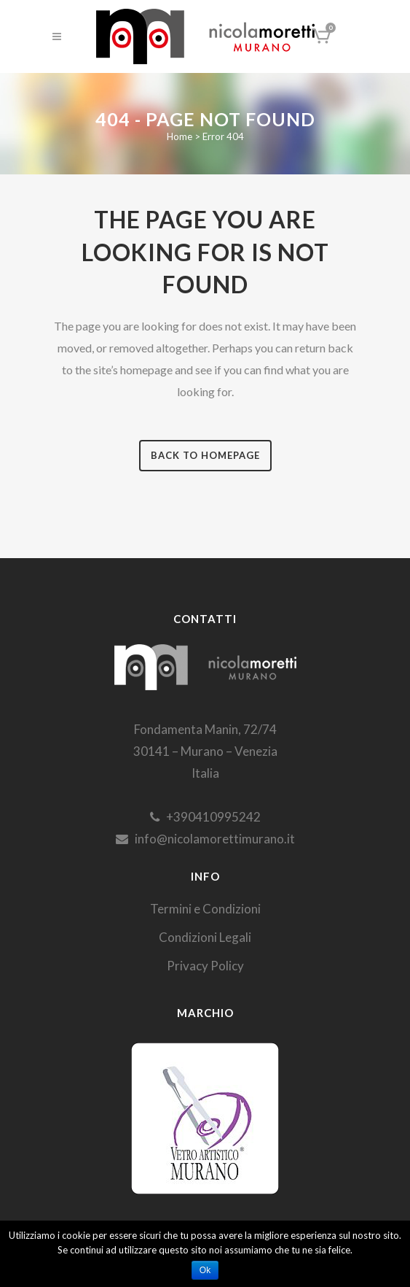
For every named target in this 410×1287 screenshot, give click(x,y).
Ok (205, 1270)
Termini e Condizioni (205, 908)
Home (179, 136)
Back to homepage (205, 455)
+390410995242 (205, 816)
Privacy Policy (205, 965)
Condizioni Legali (205, 937)
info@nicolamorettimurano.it (205, 838)
